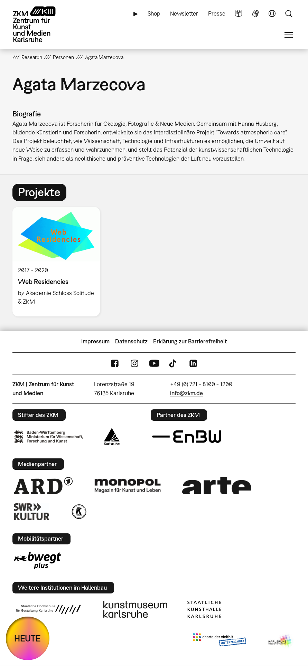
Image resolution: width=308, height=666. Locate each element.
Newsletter (184, 13)
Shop (154, 13)
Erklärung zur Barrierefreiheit (190, 341)
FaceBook (115, 363)
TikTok (173, 363)
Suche (289, 13)
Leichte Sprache (238, 13)
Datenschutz (131, 341)
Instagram (134, 363)
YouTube (154, 363)
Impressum (95, 341)
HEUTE (27, 638)
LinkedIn (193, 363)
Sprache (272, 13)
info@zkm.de (186, 393)
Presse (216, 13)
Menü (289, 35)
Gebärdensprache (255, 13)
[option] (59, 261)
